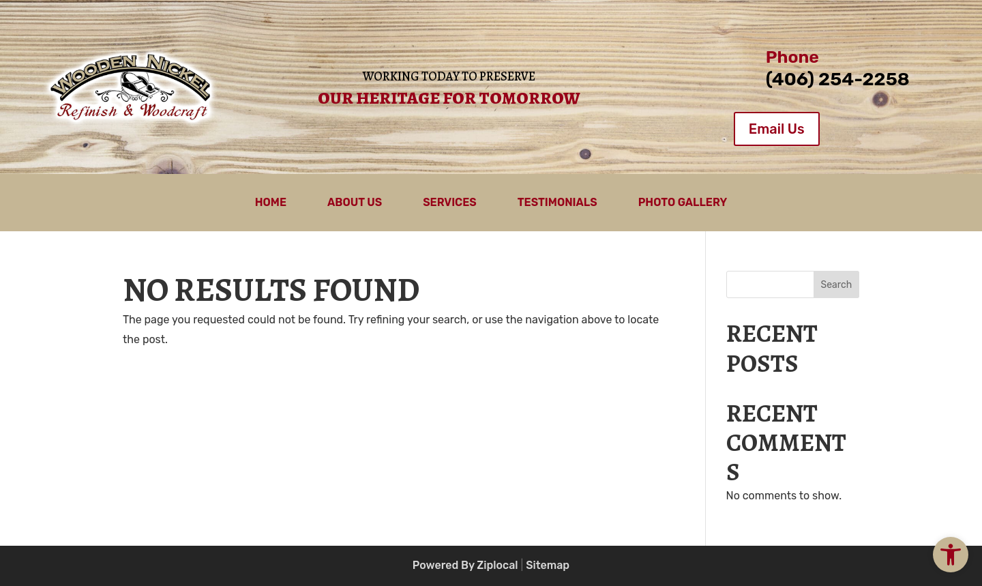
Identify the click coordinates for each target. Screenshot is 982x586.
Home (270, 203)
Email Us (777, 129)
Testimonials (557, 203)
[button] (950, 554)
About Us (354, 203)
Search (836, 285)
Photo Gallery (683, 203)
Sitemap (547, 565)
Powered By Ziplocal (465, 565)
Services (450, 203)
